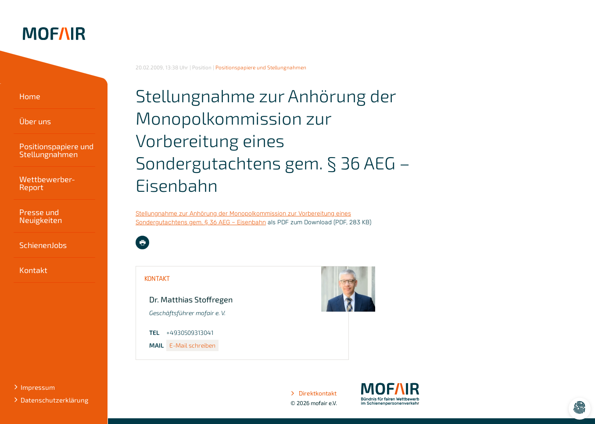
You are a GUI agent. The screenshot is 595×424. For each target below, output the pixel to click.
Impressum (38, 387)
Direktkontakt (313, 393)
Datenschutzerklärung (54, 400)
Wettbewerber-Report (47, 183)
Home (29, 96)
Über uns (35, 121)
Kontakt (33, 270)
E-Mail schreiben (192, 345)
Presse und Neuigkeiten (40, 216)
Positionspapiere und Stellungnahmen (56, 150)
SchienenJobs (43, 245)
